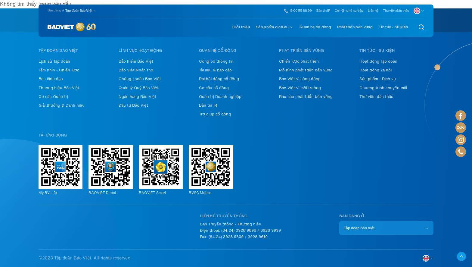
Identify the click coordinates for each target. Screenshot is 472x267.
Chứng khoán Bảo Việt (140, 79)
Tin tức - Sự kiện (393, 27)
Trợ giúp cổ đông (215, 114)
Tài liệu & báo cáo (215, 70)
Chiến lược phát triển (299, 61)
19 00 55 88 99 (298, 11)
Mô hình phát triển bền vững (306, 70)
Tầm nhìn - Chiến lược (59, 70)
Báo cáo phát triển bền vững (306, 96)
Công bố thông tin (216, 61)
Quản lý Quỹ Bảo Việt (139, 88)
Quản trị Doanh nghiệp (220, 96)
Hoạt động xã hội (375, 70)
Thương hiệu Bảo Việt (59, 88)
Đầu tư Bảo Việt (133, 105)
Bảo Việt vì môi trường (300, 88)
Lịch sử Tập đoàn (54, 61)
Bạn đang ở (56, 10)
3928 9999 (270, 230)
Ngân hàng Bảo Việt (137, 96)
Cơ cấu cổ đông (214, 88)
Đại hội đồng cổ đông (219, 79)
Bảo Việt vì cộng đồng (300, 79)
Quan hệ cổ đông (315, 27)
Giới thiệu (241, 27)
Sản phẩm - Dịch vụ (377, 79)
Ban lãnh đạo (51, 79)
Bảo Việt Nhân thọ (136, 70)
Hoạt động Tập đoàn (378, 61)
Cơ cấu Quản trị (53, 96)
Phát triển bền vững (355, 27)
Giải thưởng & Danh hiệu (62, 105)
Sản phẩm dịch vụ (272, 27)
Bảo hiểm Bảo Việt (136, 61)
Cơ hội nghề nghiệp (349, 11)
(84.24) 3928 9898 (238, 230)
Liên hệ (373, 11)
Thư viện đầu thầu (396, 11)
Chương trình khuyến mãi (383, 88)
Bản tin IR (323, 11)
